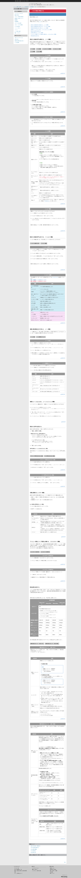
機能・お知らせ (34, 869)
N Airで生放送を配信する (35, 847)
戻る (31, 8)
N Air (35, 6)
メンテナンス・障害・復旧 (36, 870)
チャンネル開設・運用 (17, 6)
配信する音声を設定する (36, 31)
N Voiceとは (47, 200)
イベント (16, 29)
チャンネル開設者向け (25, 6)
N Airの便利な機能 (34, 849)
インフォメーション (35, 868)
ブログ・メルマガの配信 (19, 24)
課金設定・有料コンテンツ (19, 18)
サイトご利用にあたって (18, 873)
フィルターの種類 (44, 243)
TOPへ (65, 862)
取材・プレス (52, 873)
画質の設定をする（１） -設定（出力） (37, 643)
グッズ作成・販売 (17, 31)
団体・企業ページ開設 (53, 870)
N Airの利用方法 (33, 850)
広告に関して (17, 39)
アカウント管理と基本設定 (19, 16)
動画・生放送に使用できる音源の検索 (20, 870)
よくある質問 (17, 42)
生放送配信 (32, 6)
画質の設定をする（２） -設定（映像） (52, 643)
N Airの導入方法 (33, 852)
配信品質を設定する (35, 35)
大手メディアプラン (18, 35)
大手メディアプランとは (19, 37)
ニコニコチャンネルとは (19, 13)
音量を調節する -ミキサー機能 (37, 32)
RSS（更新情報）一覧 (18, 869)
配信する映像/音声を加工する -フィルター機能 (40, 26)
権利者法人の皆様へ (53, 869)
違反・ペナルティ (17, 32)
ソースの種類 (33, 51)
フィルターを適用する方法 (35, 243)
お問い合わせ (48, 859)
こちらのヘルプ (55, 277)
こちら (40, 21)
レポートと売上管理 (18, 23)
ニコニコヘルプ (21, 4)
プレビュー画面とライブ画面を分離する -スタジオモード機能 (43, 34)
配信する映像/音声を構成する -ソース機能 (39, 24)
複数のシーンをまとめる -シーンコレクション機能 (41, 29)
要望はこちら (52, 868)
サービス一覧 (16, 868)
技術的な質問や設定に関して (19, 40)
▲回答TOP (62, 73)
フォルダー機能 (39, 51)
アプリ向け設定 (17, 26)
